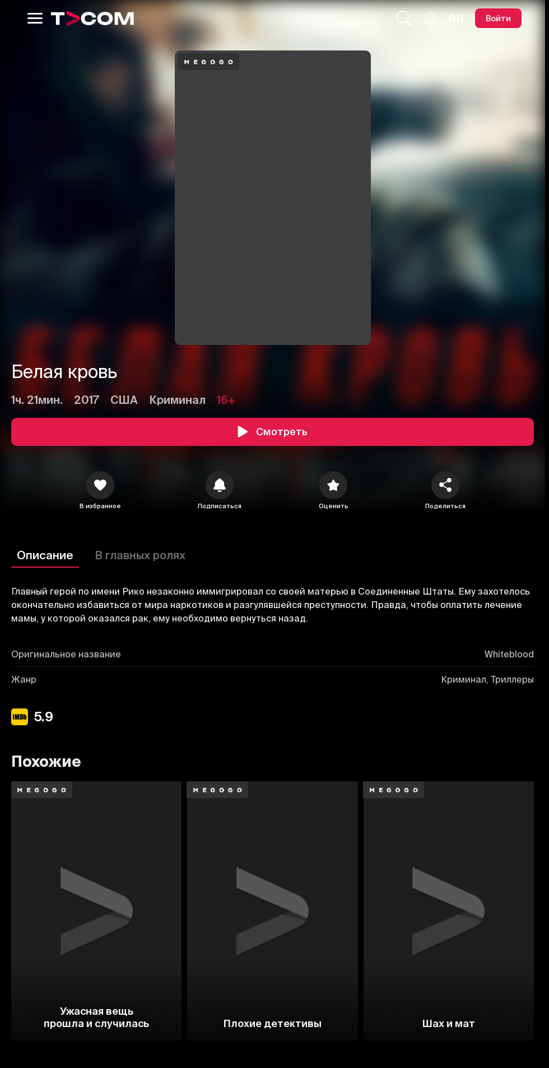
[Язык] (456, 18)
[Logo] (92, 18)
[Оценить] (333, 485)
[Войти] (498, 18)
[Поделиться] (445, 485)
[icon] (100, 485)
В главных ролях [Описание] (140, 555)
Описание (45, 555)
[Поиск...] (404, 18)
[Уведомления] (430, 18)
